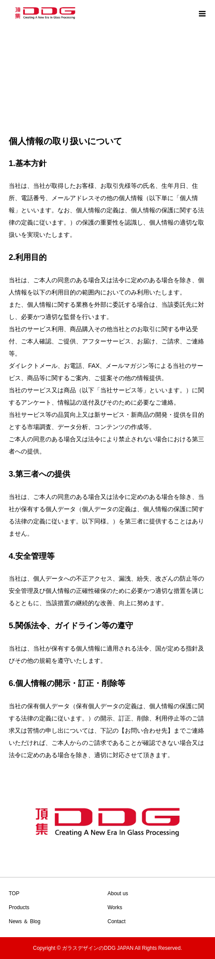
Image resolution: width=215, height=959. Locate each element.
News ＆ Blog (25, 921)
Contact (117, 921)
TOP (14, 893)
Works (115, 907)
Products (19, 907)
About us (118, 893)
